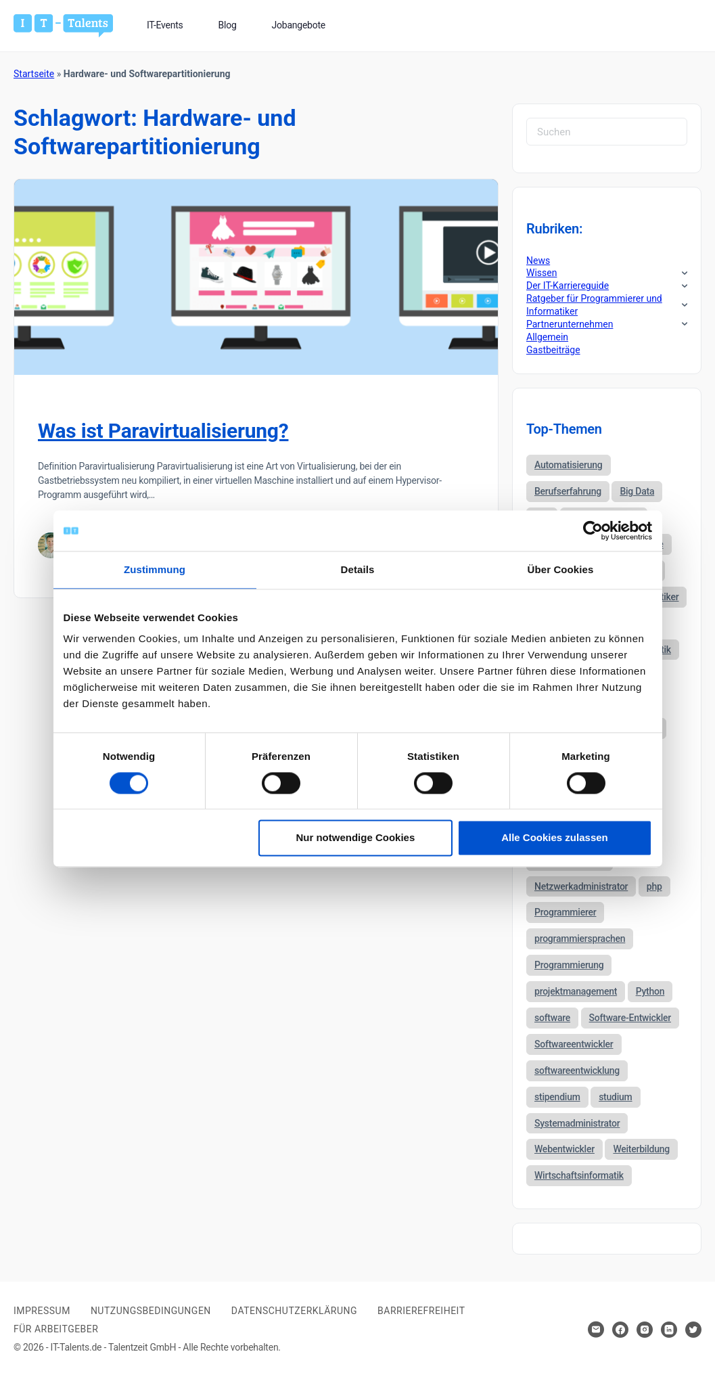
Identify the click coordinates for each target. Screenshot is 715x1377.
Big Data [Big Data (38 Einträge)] (637, 491)
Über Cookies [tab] (561, 569)
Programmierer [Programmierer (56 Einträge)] (565, 912)
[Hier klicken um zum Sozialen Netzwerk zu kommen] (620, 1330)
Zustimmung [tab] (154, 569)
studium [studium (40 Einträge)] (615, 1096)
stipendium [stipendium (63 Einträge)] (557, 1096)
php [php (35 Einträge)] (654, 886)
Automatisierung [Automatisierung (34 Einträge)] (568, 464)
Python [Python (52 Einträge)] (650, 991)
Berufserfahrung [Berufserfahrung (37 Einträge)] (567, 491)
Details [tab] (358, 569)
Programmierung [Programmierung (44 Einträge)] (568, 965)
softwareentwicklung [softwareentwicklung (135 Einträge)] (577, 1070)
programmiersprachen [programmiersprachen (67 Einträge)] (579, 938)
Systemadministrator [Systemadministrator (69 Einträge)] (577, 1123)
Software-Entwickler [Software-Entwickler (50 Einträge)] (630, 1017)
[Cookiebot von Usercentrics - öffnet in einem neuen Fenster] (593, 530)
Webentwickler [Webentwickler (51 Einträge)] (564, 1149)
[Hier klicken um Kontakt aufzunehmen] (596, 1330)
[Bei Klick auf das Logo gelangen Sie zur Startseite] (63, 24)
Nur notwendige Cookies (355, 838)
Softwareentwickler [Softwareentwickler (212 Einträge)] (574, 1044)
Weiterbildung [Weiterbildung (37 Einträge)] (641, 1149)
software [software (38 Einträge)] (552, 1017)
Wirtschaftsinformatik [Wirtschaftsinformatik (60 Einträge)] (579, 1175)
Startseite (34, 73)
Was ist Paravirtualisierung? (163, 431)
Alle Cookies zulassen (554, 838)
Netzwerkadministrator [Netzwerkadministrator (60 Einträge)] (581, 886)
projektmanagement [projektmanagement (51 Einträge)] (575, 991)
